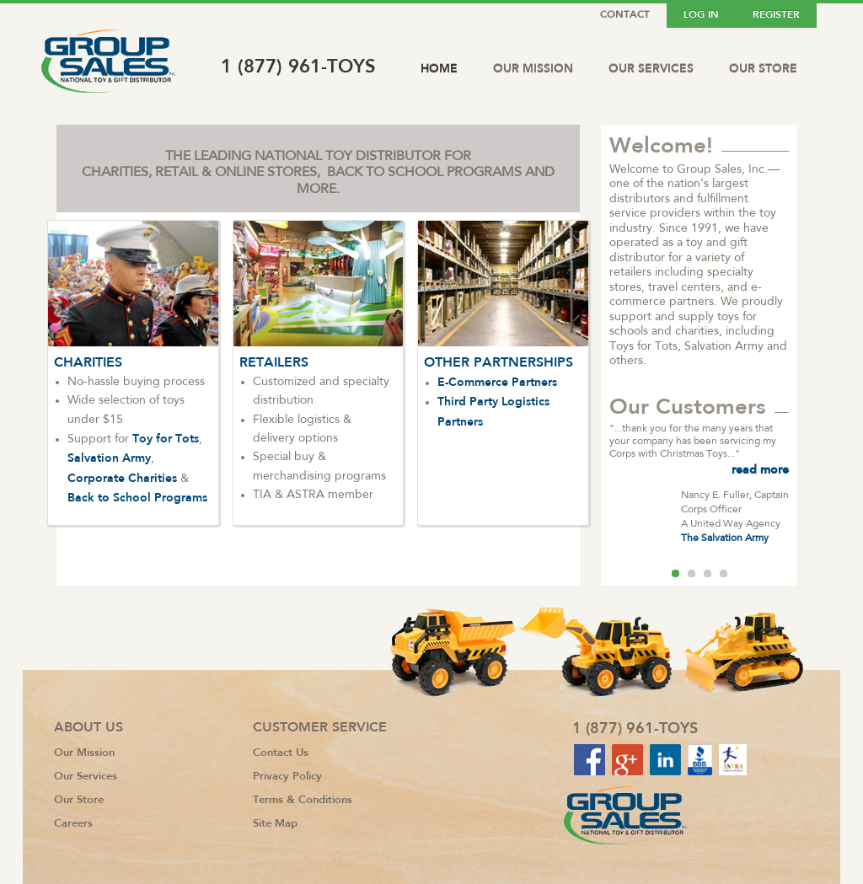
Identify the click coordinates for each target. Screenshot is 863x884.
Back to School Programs (137, 497)
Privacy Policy (287, 775)
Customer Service (320, 727)
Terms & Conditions (302, 799)
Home (439, 68)
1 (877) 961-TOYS (298, 66)
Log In (701, 14)
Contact (625, 14)
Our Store (763, 68)
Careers (73, 822)
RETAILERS (273, 362)
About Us (88, 727)
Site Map (275, 822)
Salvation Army (109, 457)
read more (760, 469)
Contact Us (280, 752)
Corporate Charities (122, 477)
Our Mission (533, 68)
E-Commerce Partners (497, 381)
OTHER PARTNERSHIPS (498, 362)
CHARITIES (88, 362)
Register (776, 14)
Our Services (651, 68)
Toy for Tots (165, 438)
